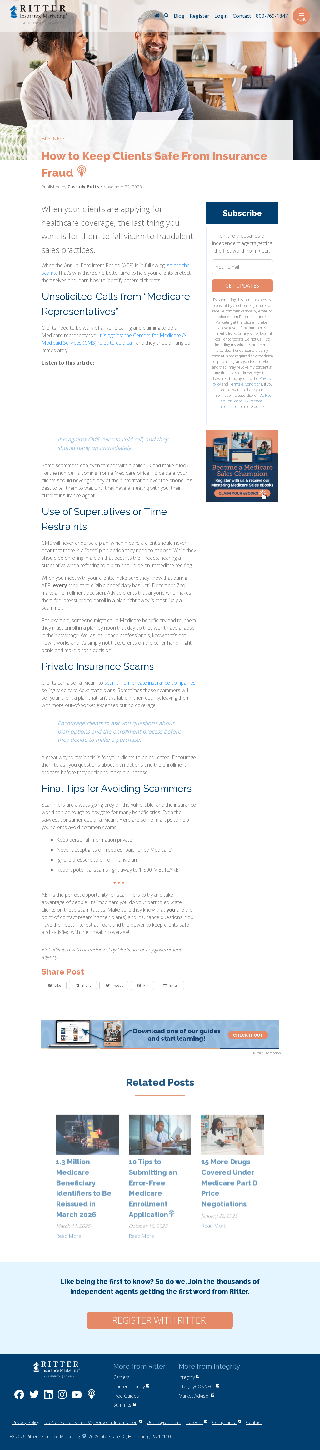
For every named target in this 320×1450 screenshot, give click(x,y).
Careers (196, 1422)
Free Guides (126, 1396)
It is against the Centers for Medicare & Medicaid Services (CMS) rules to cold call (114, 339)
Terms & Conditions (245, 384)
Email (171, 985)
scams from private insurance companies (150, 682)
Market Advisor (196, 1396)
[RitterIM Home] (156, 16)
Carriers (121, 1377)
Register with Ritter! (160, 1320)
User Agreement (164, 1422)
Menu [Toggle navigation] (301, 16)
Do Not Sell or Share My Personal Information (245, 401)
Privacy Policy (25, 1422)
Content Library (131, 1386)
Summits (124, 1405)
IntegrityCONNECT (199, 1386)
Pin (143, 985)
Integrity (189, 1377)
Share (84, 985)
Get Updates (242, 285)
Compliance (226, 1422)
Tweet (114, 985)
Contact (254, 1422)
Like (54, 985)
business (53, 138)
